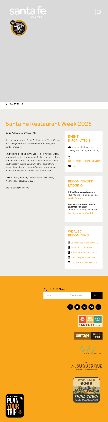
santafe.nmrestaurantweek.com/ (84, 160)
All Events (14, 103)
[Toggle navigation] (99, 12)
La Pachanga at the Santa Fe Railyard (88, 242)
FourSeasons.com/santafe (81, 213)
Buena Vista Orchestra (82, 247)
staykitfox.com (75, 198)
